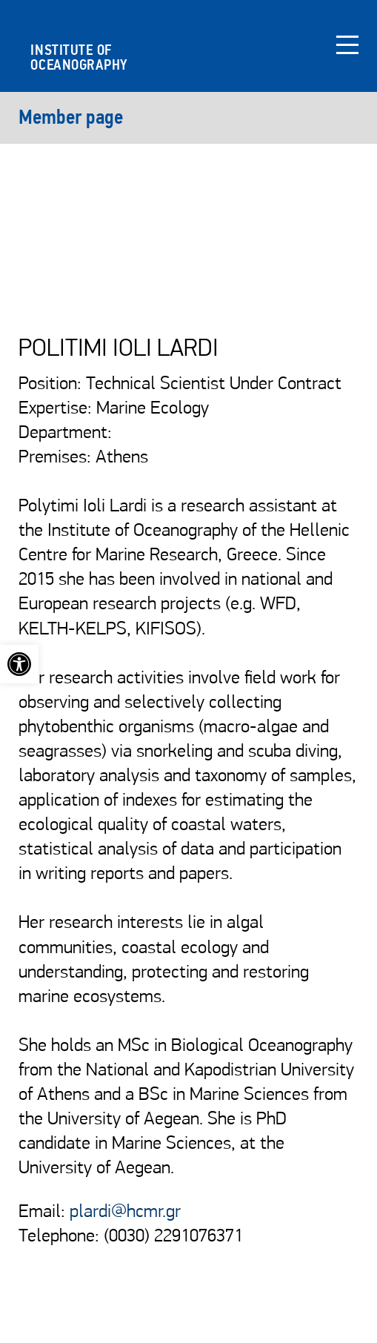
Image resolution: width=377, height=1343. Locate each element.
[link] (19, 664)
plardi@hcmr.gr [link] (125, 1212)
